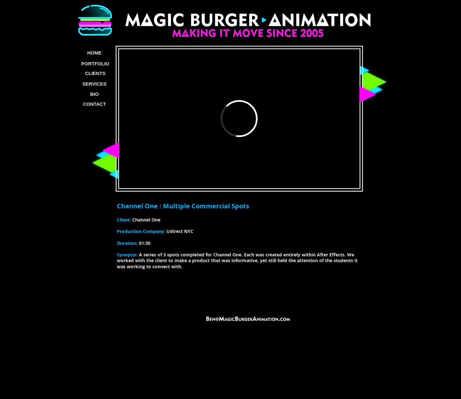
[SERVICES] (94, 84)
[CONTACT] (94, 104)
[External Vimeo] (239, 118)
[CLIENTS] (95, 73)
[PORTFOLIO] (95, 63)
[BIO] (94, 94)
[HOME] (94, 53)
